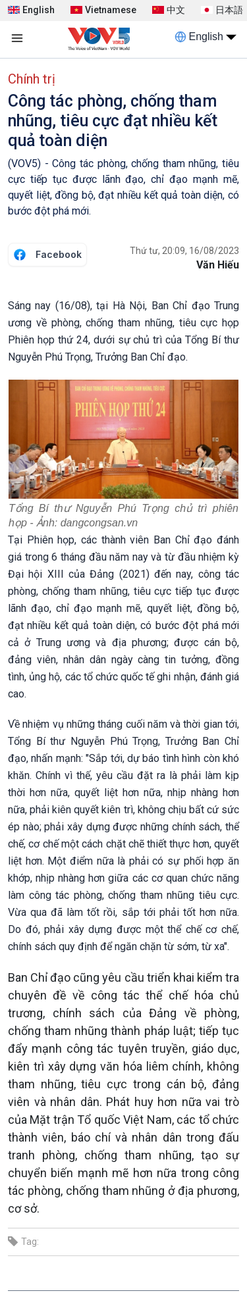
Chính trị (31, 79)
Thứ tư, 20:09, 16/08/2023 (184, 250)
